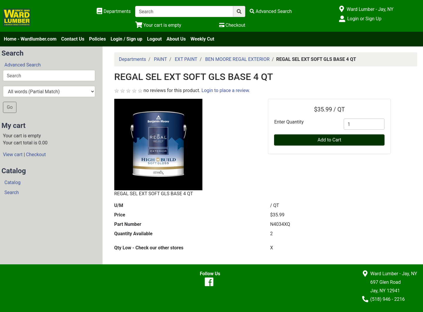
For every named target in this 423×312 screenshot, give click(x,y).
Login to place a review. (226, 90)
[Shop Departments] (114, 11)
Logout (154, 39)
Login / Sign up (126, 39)
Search (11, 192)
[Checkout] (232, 25)
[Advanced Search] (271, 11)
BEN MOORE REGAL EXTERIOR (237, 59)
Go (10, 107)
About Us (176, 39)
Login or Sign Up (364, 18)
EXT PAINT (186, 59)
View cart (13, 154)
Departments (132, 59)
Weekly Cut (202, 39)
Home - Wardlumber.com (30, 39)
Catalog (12, 182)
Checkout (36, 154)
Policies (97, 39)
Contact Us (72, 39)
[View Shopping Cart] (158, 25)
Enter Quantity (288, 122)
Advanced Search (22, 65)
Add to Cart (329, 140)
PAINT (160, 59)
